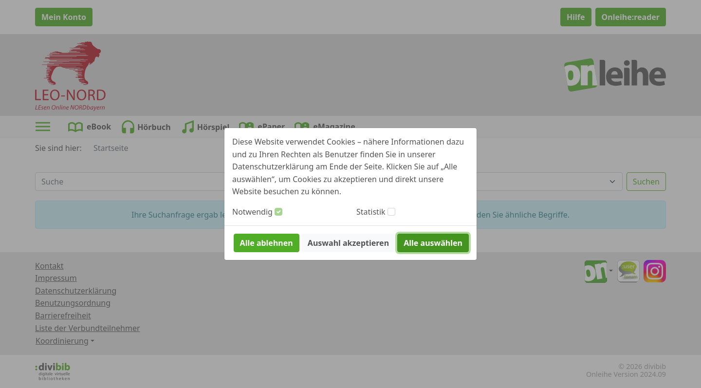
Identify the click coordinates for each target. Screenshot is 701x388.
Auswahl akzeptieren (348, 243)
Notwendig (252, 211)
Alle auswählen (433, 243)
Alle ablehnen (266, 243)
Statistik (371, 211)
